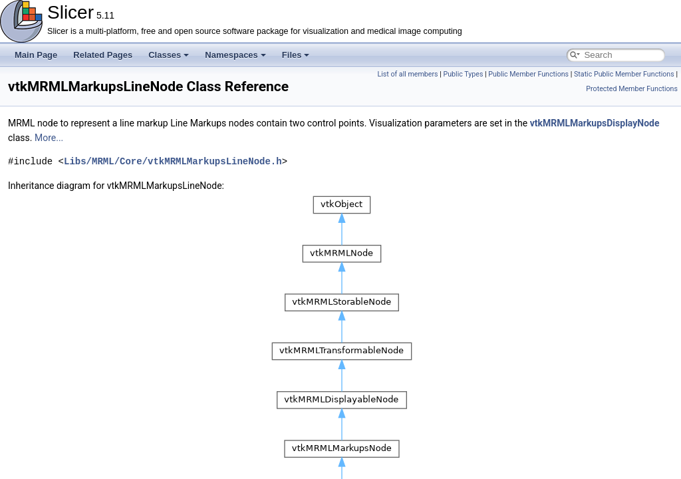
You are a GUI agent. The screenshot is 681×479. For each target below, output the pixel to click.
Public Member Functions (528, 74)
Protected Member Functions (632, 88)
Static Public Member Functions (624, 74)
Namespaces (235, 55)
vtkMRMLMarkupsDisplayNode (595, 123)
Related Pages (102, 55)
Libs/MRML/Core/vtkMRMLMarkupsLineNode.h (173, 161)
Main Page (36, 55)
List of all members (407, 74)
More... (49, 137)
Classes (168, 55)
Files (296, 55)
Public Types (463, 74)
